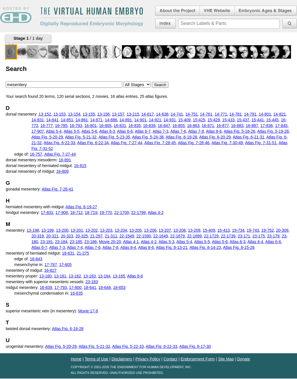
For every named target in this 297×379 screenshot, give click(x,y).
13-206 (150, 230)
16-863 (193, 125)
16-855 (178, 125)
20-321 (52, 236)
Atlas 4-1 (131, 241)
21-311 (111, 236)
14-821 (279, 114)
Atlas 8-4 (128, 247)
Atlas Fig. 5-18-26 (239, 131)
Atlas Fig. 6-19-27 (81, 207)
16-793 (76, 125)
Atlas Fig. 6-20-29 (215, 137)
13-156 (103, 114)
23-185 (76, 241)
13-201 (77, 230)
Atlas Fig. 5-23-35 (114, 137)
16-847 (164, 125)
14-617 (147, 114)
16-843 (36, 259)
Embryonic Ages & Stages (266, 11)
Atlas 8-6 (214, 131)
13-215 (133, 114)
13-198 (33, 230)
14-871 (96, 120)
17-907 (37, 131)
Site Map (226, 359)
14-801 (265, 114)
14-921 (155, 120)
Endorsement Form (197, 359)
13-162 (75, 276)
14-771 (221, 114)
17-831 (47, 212)
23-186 (90, 241)
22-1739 (228, 236)
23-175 (258, 236)
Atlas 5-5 (71, 131)
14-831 (37, 120)
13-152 (45, 114)
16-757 (36, 154)
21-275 (83, 253)
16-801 (90, 125)
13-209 (194, 230)
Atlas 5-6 (89, 131)
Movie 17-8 (88, 311)
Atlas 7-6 (178, 131)
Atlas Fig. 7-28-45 (160, 142)
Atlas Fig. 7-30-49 (227, 142)
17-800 (75, 287)
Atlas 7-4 (75, 247)
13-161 (60, 276)
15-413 (223, 230)
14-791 (250, 114)
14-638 (162, 114)
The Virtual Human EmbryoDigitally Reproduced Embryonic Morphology (91, 16)
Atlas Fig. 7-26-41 (57, 189)
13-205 (135, 230)
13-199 (47, 230)
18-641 (90, 287)
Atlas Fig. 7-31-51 (261, 142)
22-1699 (194, 236)
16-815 (80, 165)
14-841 (52, 120)
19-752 (267, 230)
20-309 (282, 230)
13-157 (118, 114)
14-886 (111, 120)
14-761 (206, 114)
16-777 (46, 125)
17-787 (51, 264)
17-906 (61, 212)
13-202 (91, 230)
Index (165, 23)
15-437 (243, 120)
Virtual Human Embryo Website (217, 11)
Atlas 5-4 (54, 131)
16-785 (61, 125)
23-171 (244, 236)
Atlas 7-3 (160, 131)
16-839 (149, 125)
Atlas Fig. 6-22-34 (93, 142)
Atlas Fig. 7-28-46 (194, 142)
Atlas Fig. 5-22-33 (128, 346)
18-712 (76, 212)
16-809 (62, 171)
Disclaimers (121, 359)
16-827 (50, 270)
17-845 (281, 125)
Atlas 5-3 (166, 241)
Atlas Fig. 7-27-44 (127, 142)
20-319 (37, 236)
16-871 (208, 125)
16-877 (222, 125)
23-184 (61, 241)
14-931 (169, 120)
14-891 (125, 120)
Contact (170, 359)
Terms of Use (96, 359)
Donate (243, 359)
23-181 (46, 241)
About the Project (177, 11)
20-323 (67, 236)
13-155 (89, 114)
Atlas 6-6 (125, 131)
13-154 (74, 114)
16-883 (237, 125)
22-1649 (160, 236)
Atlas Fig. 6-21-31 (248, 137)
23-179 (273, 236)
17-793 (60, 287)
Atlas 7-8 (196, 131)
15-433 (228, 120)
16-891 (65, 160)
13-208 (179, 230)
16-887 (252, 125)
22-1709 (121, 212)
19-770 (105, 212)
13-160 (45, 276)
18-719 (91, 212)
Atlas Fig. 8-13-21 (172, 247)
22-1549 (126, 236)
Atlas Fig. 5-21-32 (81, 137)
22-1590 (143, 236)
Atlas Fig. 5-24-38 (148, 137)
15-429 (214, 120)
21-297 (96, 236)
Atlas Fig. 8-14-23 (205, 247)
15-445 (272, 120)
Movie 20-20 (110, 241)
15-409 (184, 120)
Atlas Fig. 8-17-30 (195, 346)
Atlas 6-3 (107, 131)
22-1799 (138, 212)
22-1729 (211, 236)
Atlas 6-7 (142, 131)
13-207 (165, 230)
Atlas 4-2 (155, 212)
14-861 (81, 120)
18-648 (105, 287)
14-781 (235, 114)
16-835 (134, 125)
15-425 (199, 120)
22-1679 (177, 236)
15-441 (258, 120)
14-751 (191, 114)
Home (76, 359)
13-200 (62, 230)
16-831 (120, 125)
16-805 (105, 125)
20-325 (81, 236)
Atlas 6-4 (255, 241)
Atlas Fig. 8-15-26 (239, 247)
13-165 (119, 276)
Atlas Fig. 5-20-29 (47, 137)
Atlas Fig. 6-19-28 (181, 137)
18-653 (119, 287)
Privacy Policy (147, 359)
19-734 (238, 230)
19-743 (253, 230)
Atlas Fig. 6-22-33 (59, 142)
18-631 (68, 253)
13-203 (106, 230)
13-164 (104, 276)
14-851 (67, 120)
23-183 (91, 281)
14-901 (140, 120)
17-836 (266, 125)
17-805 (65, 264)
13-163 (89, 276)
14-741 (177, 114)
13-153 (59, 114)
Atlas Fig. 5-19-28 (273, 131)
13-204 (121, 230)
